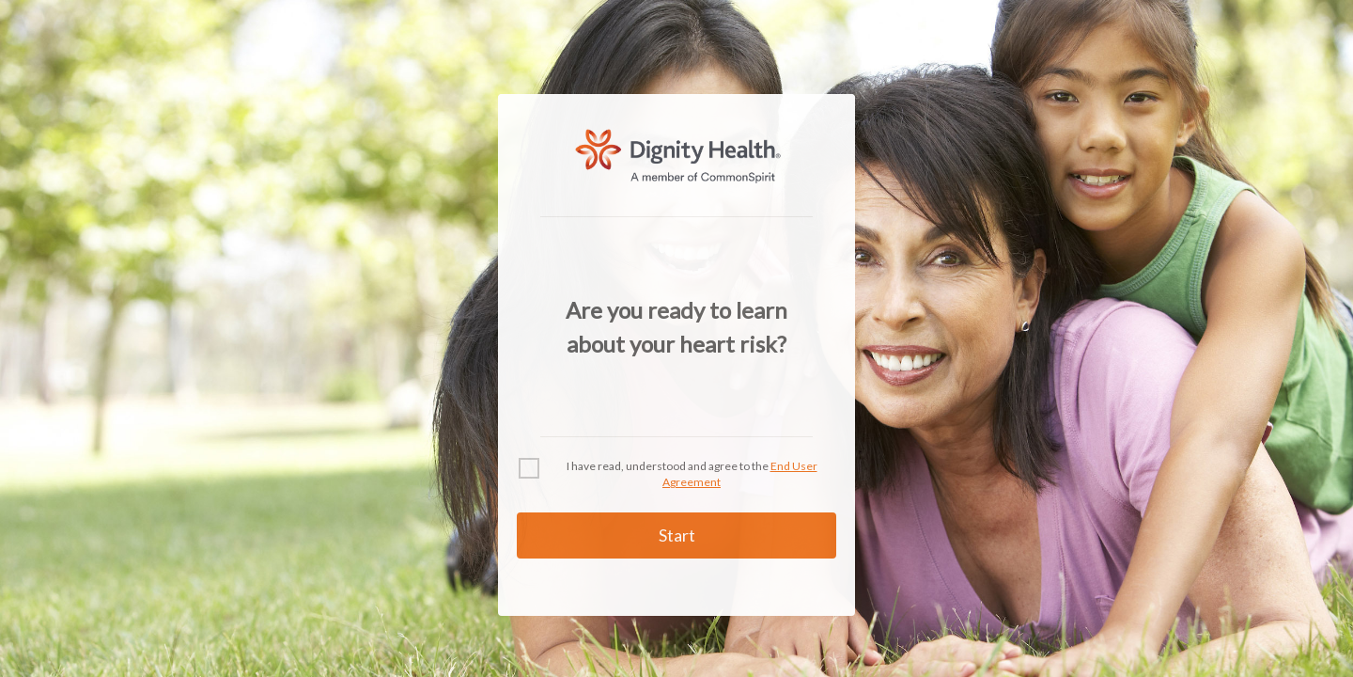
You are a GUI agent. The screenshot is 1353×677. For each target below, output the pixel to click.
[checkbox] (676, 474)
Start (677, 535)
